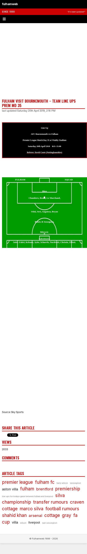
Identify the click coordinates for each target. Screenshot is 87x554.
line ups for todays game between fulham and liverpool (27, 496)
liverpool (34, 522)
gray (66, 515)
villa (15, 522)
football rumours (62, 508)
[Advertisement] (35, 61)
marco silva (31, 508)
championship (16, 502)
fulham (27, 488)
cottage (52, 515)
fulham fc (45, 482)
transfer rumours (50, 502)
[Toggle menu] (43, 19)
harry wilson (62, 483)
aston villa (10, 489)
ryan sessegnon (49, 523)
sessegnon (75, 483)
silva (60, 495)
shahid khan (14, 515)
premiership (67, 488)
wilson (23, 523)
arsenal (35, 515)
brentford (44, 489)
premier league (17, 482)
